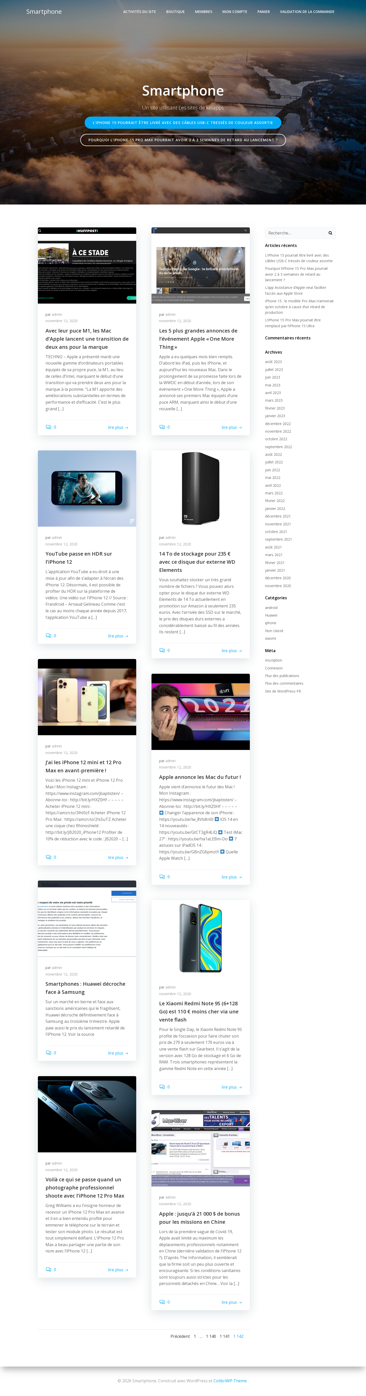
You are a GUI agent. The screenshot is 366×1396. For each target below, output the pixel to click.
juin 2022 (272, 469)
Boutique (175, 11)
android (271, 607)
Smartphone (44, 11)
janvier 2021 (275, 570)
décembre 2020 (278, 577)
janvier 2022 (275, 508)
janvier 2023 (275, 415)
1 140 (211, 1336)
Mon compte (234, 11)
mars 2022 (274, 492)
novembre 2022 (278, 431)
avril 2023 (273, 392)
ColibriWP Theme (230, 1381)
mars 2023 (274, 400)
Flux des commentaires (284, 683)
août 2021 (273, 546)
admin (57, 314)
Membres (203, 11)
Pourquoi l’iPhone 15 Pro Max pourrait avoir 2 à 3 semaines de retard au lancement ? (296, 274)
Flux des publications (282, 675)
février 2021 (275, 562)
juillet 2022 (274, 462)
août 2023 (273, 361)
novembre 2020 (278, 585)
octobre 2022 (276, 438)
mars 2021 (274, 554)
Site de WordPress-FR (283, 690)
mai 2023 (272, 384)
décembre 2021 (278, 515)
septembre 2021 (278, 539)
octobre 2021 (276, 531)
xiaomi (270, 638)
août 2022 (273, 454)
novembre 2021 (278, 523)
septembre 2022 (278, 446)
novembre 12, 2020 (61, 320)
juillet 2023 (274, 369)
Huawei (271, 615)
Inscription (273, 659)
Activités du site (139, 11)
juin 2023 (272, 376)
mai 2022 (272, 477)
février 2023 (275, 407)
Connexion (274, 667)
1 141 (225, 1336)
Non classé (274, 630)
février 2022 (275, 500)
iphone (270, 622)
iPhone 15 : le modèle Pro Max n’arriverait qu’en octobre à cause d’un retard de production (299, 306)
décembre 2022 (278, 423)
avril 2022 (273, 485)
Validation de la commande (307, 11)
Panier (263, 11)
